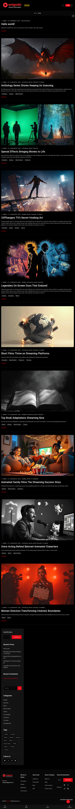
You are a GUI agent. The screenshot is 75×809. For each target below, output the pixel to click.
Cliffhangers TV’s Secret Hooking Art (23, 217)
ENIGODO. (8, 801)
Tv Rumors (27, 160)
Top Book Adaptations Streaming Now (24, 417)
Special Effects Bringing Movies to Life (25, 151)
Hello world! (8, 24)
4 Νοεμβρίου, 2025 (14, 20)
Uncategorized (25, 20)
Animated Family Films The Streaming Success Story (33, 482)
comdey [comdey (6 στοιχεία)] (6, 734)
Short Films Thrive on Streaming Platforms (27, 353)
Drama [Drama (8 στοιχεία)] (5, 737)
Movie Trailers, (37, 543)
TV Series (41, 82)
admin (4, 20)
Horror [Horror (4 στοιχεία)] (5, 740)
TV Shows (69, 806)
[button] (73, 16)
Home (35, 13)
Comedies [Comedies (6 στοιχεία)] (12, 734)
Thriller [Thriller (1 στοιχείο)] (14, 743)
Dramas (11, 94)
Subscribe (68, 779)
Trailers (35, 148)
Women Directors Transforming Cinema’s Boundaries (33, 610)
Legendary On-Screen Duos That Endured (26, 285)
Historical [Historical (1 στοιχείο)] (18, 737)
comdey (4, 295)
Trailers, (35, 82)
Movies (5, 806)
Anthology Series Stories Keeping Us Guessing (29, 85)
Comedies (4, 94)
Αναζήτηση (7, 632)
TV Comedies (34, 478)
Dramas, (24, 214)
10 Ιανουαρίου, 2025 (15, 82)
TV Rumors (42, 607)
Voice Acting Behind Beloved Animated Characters (32, 546)
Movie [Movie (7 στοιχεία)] (11, 740)
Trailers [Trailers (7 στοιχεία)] (5, 746)
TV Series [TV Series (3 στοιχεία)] (6, 749)
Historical (5, 703)
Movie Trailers (19, 94)
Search (47, 806)
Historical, (25, 82)
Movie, (31, 82)
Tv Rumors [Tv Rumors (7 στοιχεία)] (12, 746)
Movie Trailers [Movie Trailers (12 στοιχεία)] (7, 743)
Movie (17, 295)
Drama (11, 228)
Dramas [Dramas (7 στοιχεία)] (11, 737)
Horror (23, 228)
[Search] (63, 5)
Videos (26, 806)
